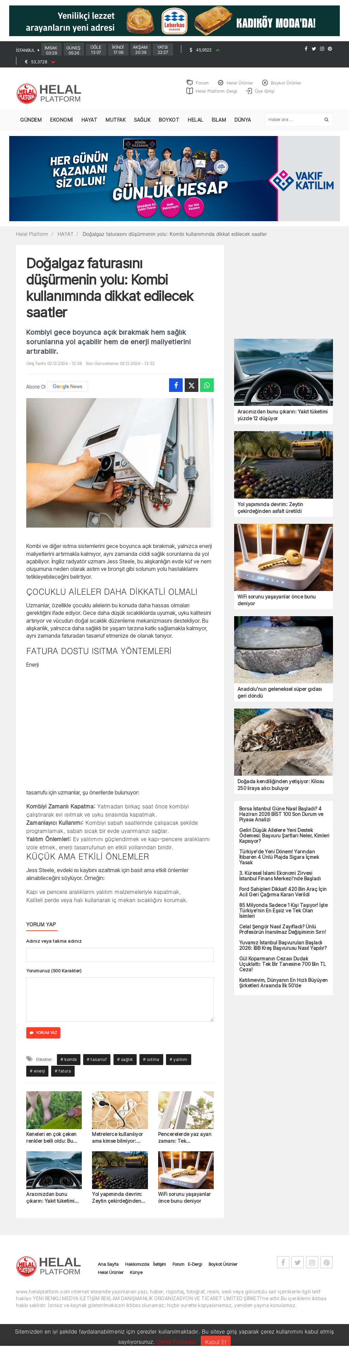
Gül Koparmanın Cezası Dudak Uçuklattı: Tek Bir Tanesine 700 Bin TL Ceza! (282, 968)
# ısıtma (151, 1063)
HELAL (195, 123)
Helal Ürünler (110, 1276)
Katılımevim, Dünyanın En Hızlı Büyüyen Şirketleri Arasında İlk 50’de (283, 986)
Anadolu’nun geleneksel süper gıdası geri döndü (280, 696)
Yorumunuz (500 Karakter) (53, 974)
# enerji (37, 1074)
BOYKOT (169, 123)
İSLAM (219, 123)
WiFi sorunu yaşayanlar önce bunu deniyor (184, 1201)
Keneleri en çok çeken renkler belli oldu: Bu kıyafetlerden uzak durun (51, 1141)
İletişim (159, 1268)
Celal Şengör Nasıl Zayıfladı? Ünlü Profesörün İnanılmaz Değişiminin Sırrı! (282, 933)
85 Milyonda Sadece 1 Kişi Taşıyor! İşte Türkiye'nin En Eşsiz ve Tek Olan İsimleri (283, 914)
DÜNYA (242, 123)
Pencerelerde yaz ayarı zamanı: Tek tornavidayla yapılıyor (185, 1141)
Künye (136, 1276)
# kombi (69, 1063)
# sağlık (125, 1063)
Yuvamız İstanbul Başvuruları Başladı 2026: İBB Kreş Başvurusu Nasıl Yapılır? (283, 949)
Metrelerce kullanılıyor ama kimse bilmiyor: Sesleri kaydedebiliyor (117, 1141)
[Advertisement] (120, 731)
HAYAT (89, 123)
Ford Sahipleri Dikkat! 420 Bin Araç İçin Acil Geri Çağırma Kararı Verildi (283, 895)
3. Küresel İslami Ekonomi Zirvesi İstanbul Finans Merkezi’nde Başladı (280, 879)
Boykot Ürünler (223, 1268)
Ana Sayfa (108, 1268)
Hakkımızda (137, 1268)
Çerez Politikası (176, 1342)
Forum (178, 1268)
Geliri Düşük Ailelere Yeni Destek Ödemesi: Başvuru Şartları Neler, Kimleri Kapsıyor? (284, 839)
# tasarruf (97, 1063)
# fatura (63, 1074)
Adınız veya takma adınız (53, 944)
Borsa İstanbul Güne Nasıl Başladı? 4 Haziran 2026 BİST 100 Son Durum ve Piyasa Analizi (281, 818)
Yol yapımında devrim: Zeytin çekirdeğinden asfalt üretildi (117, 1201)
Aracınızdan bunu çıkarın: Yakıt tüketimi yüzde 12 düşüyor (50, 1201)
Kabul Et (215, 1342)
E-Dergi (195, 1268)
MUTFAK (115, 123)
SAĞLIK (142, 123)
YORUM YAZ (43, 1036)
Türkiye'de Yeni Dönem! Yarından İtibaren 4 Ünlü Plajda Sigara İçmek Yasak (279, 861)
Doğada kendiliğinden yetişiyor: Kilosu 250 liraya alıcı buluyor (281, 788)
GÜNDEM (31, 123)
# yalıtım (178, 1063)
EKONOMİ (61, 123)
